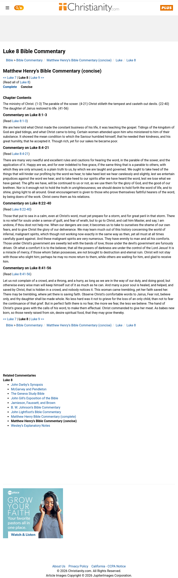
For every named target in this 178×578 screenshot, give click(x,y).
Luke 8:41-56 (21, 274)
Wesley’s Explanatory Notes (30, 426)
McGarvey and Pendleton (28, 389)
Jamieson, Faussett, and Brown (33, 403)
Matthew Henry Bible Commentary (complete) (43, 417)
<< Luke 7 (9, 78)
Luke (119, 60)
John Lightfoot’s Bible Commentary (36, 412)
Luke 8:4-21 (20, 154)
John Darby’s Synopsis (27, 385)
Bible (9, 60)
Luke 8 (131, 60)
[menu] (7, 8)
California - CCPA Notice (108, 566)
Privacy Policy (78, 566)
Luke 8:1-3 (19, 121)
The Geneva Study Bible (27, 394)
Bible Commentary (29, 60)
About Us (58, 566)
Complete (10, 87)
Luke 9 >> (37, 78)
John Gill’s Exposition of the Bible (34, 398)
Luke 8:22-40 (21, 209)
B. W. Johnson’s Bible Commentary (35, 407)
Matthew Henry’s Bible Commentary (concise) (79, 60)
